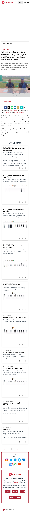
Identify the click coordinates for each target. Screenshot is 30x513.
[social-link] (24, 107)
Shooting (5, 49)
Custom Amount (15, 497)
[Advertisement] (15, 24)
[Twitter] (8, 107)
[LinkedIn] (15, 107)
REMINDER (6, 429)
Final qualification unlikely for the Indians (14, 149)
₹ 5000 (7, 491)
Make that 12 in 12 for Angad (13, 352)
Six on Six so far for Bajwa (12, 368)
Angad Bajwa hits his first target (12, 404)
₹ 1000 (23, 491)
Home (4, 43)
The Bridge (20, 454)
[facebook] (5, 107)
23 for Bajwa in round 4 (11, 285)
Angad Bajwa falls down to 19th (14, 317)
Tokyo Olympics (6, 449)
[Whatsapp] (12, 107)
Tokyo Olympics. (19, 112)
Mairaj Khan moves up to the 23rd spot (13, 210)
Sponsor (15, 482)
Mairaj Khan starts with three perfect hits (14, 246)
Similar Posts (9, 510)
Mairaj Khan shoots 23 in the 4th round (13, 176)
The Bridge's (13, 110)
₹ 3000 (15, 491)
